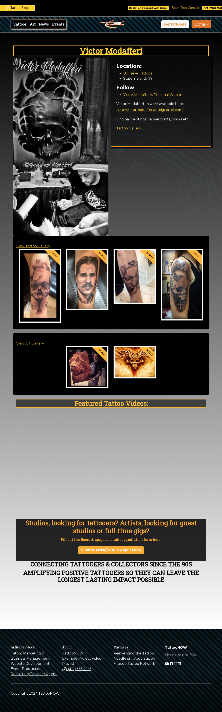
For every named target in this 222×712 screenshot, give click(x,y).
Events (58, 24)
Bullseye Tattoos (137, 73)
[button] (175, 24)
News (44, 24)
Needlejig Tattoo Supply (135, 658)
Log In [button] (200, 24)
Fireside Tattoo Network (134, 664)
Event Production (26, 669)
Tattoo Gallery (129, 128)
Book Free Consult (192, 8)
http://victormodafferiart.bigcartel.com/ (149, 110)
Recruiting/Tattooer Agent (34, 674)
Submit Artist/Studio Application (111, 550)
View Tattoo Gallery (33, 246)
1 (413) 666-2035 (76, 668)
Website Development (30, 664)
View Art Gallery (30, 343)
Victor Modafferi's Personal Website (153, 95)
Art (33, 24)
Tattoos (20, 24)
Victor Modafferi (111, 51)
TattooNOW (72, 653)
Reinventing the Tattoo (134, 653)
